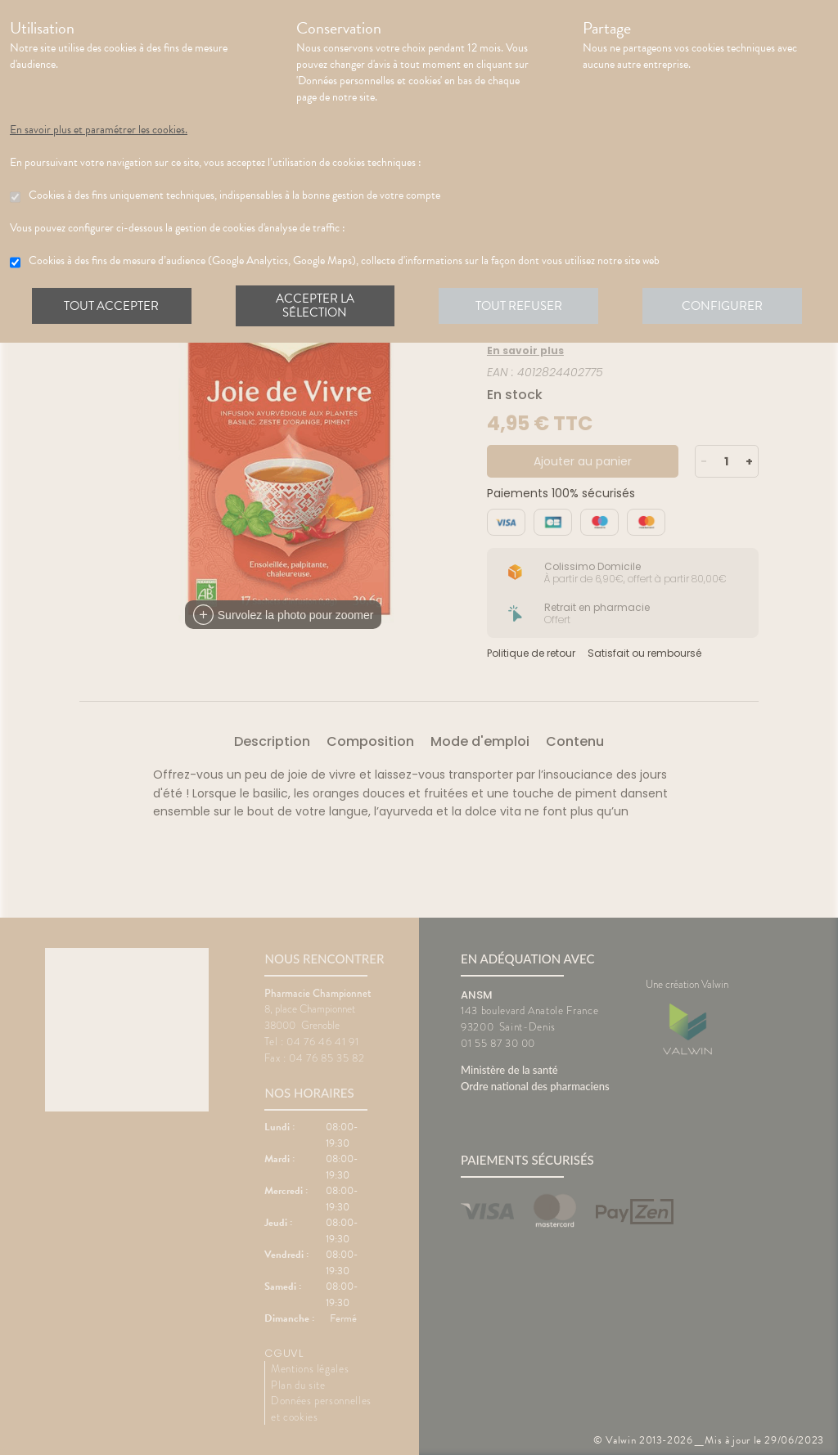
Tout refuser (521, 306)
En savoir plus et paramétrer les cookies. (98, 130)
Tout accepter (112, 306)
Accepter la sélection (317, 306)
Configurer (725, 306)
